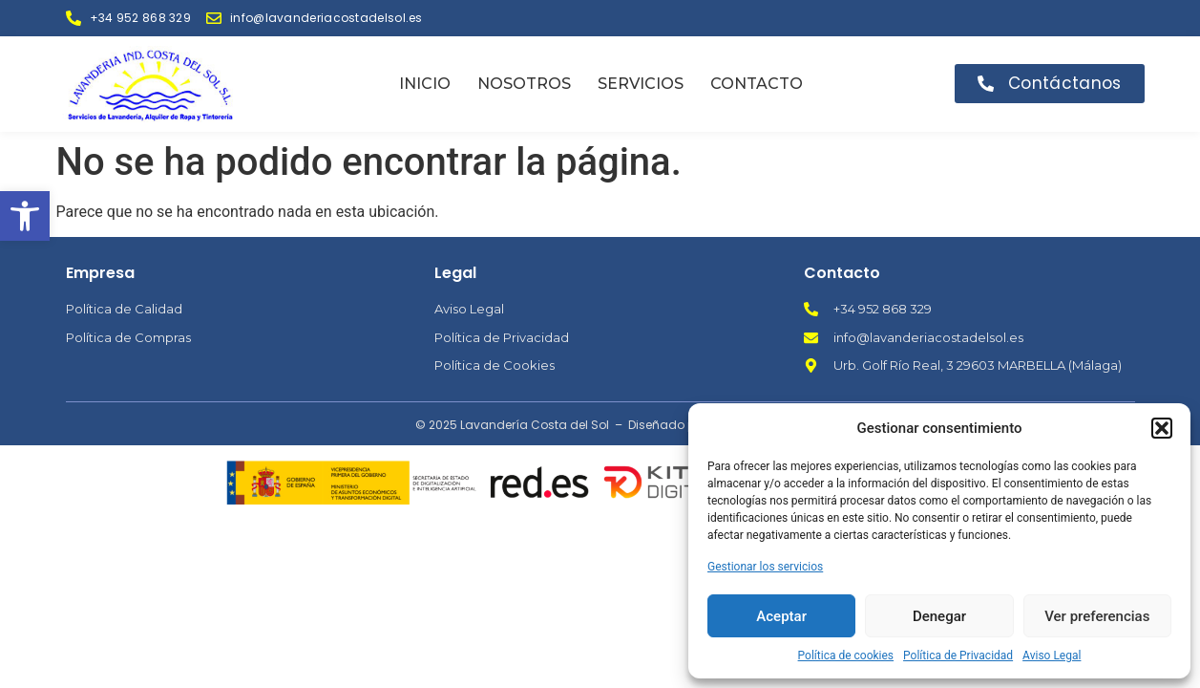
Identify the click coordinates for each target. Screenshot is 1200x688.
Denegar (939, 616)
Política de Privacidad (958, 655)
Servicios (641, 84)
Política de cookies (846, 655)
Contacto (756, 84)
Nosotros (524, 84)
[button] (25, 216)
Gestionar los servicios (765, 566)
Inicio (425, 84)
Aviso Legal (1051, 655)
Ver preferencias (1096, 616)
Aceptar (781, 616)
